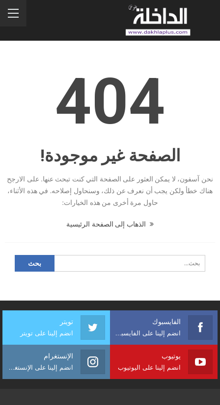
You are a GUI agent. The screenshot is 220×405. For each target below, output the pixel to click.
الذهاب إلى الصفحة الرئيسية (110, 224)
